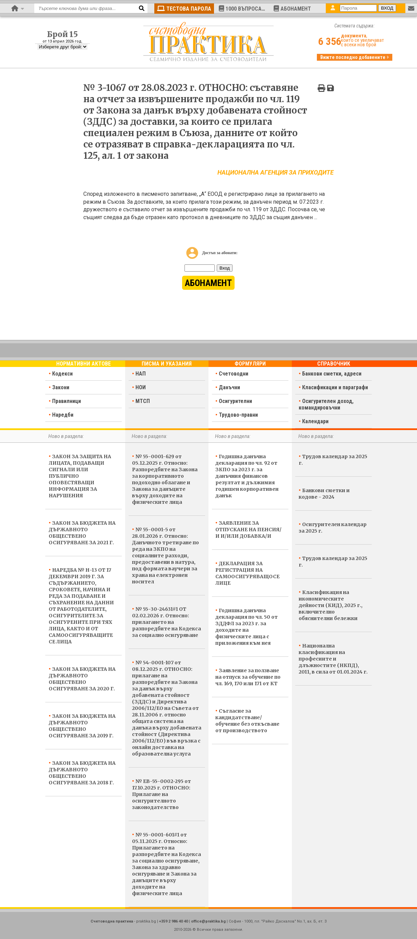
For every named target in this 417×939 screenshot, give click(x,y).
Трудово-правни (238, 415)
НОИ (140, 387)
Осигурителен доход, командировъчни (326, 404)
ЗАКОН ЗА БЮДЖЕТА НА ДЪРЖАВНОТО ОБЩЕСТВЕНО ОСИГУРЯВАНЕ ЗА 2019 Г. (82, 726)
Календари (315, 421)
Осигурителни (235, 401)
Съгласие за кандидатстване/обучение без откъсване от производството (247, 721)
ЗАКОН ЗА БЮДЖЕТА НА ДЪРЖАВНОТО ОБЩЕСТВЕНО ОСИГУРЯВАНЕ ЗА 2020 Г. (82, 679)
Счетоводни (233, 373)
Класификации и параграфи (335, 387)
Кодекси (62, 373)
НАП (140, 373)
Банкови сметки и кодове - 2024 (324, 493)
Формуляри (250, 363)
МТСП (142, 401)
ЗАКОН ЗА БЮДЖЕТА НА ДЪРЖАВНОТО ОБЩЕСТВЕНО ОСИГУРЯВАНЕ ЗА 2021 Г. (82, 533)
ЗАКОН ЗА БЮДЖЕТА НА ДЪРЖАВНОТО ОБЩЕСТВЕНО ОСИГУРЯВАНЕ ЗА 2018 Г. (82, 773)
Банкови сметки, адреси (331, 373)
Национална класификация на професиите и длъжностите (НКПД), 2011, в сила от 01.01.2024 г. (333, 659)
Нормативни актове (83, 363)
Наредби (62, 415)
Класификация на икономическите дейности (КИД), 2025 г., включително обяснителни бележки (330, 605)
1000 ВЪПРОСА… (242, 8)
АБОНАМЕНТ (292, 8)
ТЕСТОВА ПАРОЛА (184, 8)
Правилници (66, 401)
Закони (60, 387)
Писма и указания (167, 363)
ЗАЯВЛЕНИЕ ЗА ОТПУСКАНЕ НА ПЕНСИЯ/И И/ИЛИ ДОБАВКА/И (248, 529)
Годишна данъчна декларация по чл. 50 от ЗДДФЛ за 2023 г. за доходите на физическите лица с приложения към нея (246, 626)
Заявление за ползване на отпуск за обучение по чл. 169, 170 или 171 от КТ (248, 677)
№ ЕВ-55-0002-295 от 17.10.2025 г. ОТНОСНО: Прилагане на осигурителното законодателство (161, 794)
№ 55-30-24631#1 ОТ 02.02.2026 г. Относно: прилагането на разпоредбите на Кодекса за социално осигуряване (166, 622)
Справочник (333, 363)
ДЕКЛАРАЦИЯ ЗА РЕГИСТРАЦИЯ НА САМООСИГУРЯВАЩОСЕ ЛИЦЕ (247, 573)
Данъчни (229, 387)
